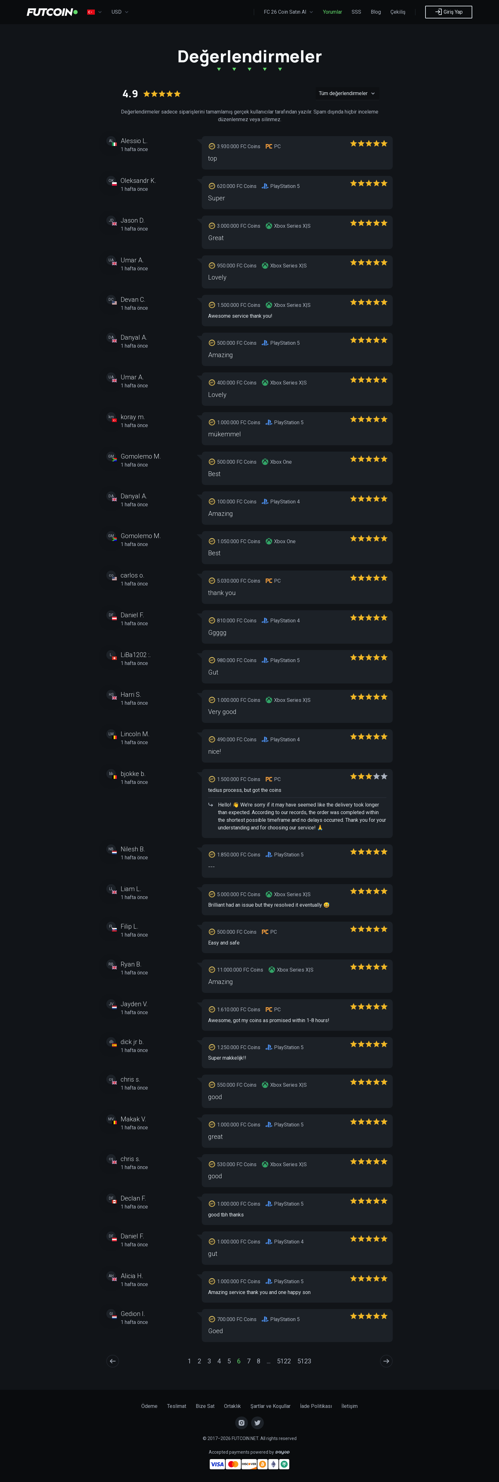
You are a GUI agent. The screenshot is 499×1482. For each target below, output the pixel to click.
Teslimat (176, 1406)
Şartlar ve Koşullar (270, 1406)
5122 (284, 1361)
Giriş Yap (449, 12)
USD (120, 12)
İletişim (349, 1406)
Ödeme (149, 1406)
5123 (304, 1361)
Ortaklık (232, 1406)
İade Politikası (316, 1406)
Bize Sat (205, 1406)
